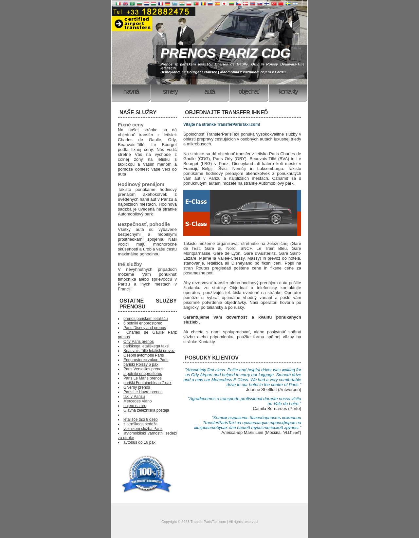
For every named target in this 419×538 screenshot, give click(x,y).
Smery (170, 91)
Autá (210, 91)
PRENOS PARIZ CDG (225, 53)
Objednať (249, 91)
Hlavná (131, 91)
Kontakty (288, 91)
